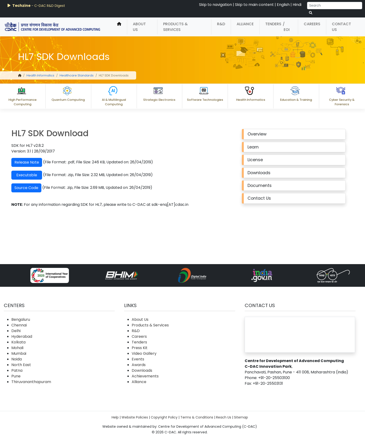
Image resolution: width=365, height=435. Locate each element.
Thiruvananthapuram (31, 381)
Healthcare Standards (77, 75)
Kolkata (18, 342)
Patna (16, 370)
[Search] (334, 5)
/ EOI (286, 26)
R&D (221, 24)
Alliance (245, 24)
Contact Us (341, 26)
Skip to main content (254, 4)
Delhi (16, 331)
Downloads (142, 370)
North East (21, 364)
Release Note (20, 162)
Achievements (145, 376)
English (283, 4)
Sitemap (241, 417)
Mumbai (18, 353)
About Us (139, 26)
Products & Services (175, 26)
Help (115, 417)
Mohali (17, 348)
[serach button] (310, 13)
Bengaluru (20, 319)
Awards (139, 364)
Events (138, 359)
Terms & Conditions (196, 417)
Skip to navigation (215, 4)
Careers (312, 24)
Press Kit (140, 348)
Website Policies (135, 417)
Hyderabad (21, 336)
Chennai (19, 325)
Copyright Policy (164, 417)
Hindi (297, 4)
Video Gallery (144, 353)
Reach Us (223, 417)
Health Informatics (40, 75)
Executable (20, 175)
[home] (119, 26)
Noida (16, 359)
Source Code (19, 187)
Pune (16, 376)
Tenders (273, 24)
